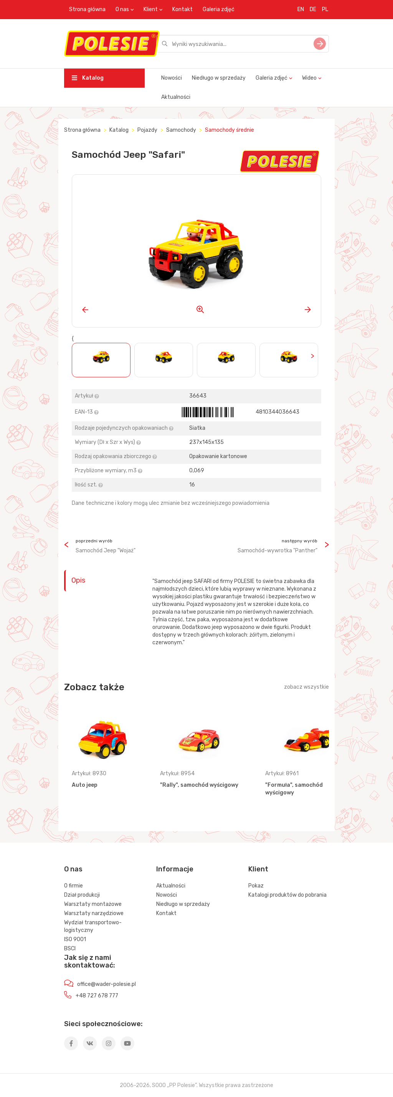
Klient (151, 9)
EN (300, 9)
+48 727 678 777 (97, 995)
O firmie (73, 886)
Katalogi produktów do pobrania (287, 895)
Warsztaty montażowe (93, 904)
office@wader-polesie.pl (106, 984)
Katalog (88, 78)
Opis (78, 580)
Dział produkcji (82, 895)
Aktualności (175, 97)
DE (313, 9)
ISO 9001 (75, 939)
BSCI (70, 948)
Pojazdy (147, 130)
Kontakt (182, 9)
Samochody (181, 130)
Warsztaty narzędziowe (94, 913)
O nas (122, 9)
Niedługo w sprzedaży (219, 78)
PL (325, 9)
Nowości (171, 78)
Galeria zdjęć (218, 9)
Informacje (174, 869)
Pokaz (256, 886)
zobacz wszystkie (306, 687)
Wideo (309, 78)
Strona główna (87, 9)
